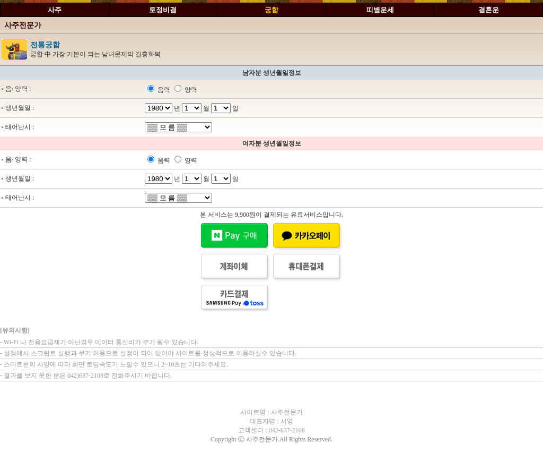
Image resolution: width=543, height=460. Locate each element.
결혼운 (488, 10)
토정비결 (163, 10)
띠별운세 (380, 10)
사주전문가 (22, 25)
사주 (55, 10)
